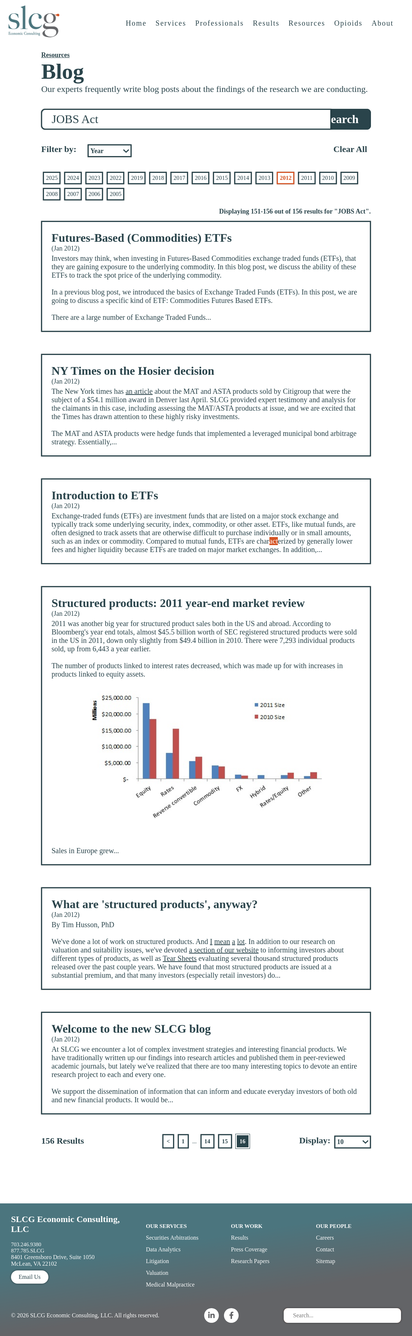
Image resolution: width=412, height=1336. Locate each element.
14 (207, 1141)
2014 (243, 178)
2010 (328, 178)
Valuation (157, 1273)
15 (225, 1141)
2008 (52, 194)
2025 (52, 178)
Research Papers (250, 1261)
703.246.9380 (26, 1244)
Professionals (220, 28)
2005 (115, 194)
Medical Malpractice (170, 1284)
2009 (349, 178)
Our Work (246, 1226)
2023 (94, 178)
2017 (179, 178)
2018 (158, 178)
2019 (137, 178)
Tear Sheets (179, 958)
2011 (306, 178)
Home (136, 28)
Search (341, 119)
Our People (334, 1226)
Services (172, 28)
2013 (264, 178)
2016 (200, 178)
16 (243, 1141)
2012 (285, 178)
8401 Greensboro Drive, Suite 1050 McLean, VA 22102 (53, 1260)
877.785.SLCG (27, 1251)
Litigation (157, 1261)
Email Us (30, 1277)
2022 (115, 178)
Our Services (166, 1226)
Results (267, 28)
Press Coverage (249, 1249)
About (383, 28)
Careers (325, 1238)
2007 (73, 194)
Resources (307, 28)
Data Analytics (163, 1249)
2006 (94, 194)
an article (139, 391)
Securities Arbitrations (172, 1238)
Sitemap (325, 1261)
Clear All (350, 149)
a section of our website (224, 950)
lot (241, 941)
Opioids (349, 28)
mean (222, 941)
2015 (222, 178)
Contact (325, 1249)
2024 (73, 178)
